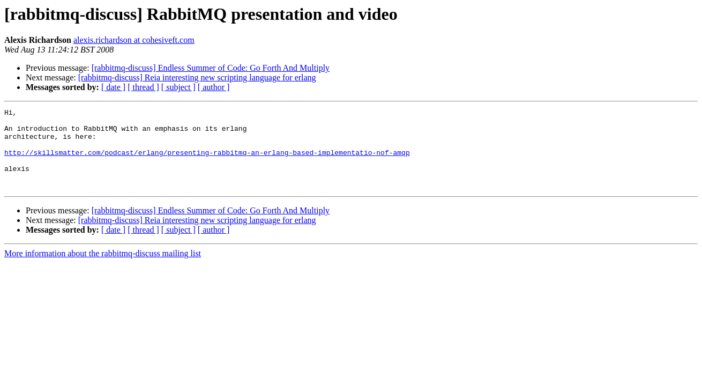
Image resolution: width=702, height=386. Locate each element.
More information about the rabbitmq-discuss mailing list (102, 269)
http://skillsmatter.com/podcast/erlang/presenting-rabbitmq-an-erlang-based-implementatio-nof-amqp (207, 162)
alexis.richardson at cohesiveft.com (134, 39)
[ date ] (113, 87)
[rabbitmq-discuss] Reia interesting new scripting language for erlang (197, 77)
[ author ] (214, 87)
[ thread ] (143, 87)
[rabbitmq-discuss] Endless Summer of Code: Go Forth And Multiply (211, 67)
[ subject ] (178, 87)
